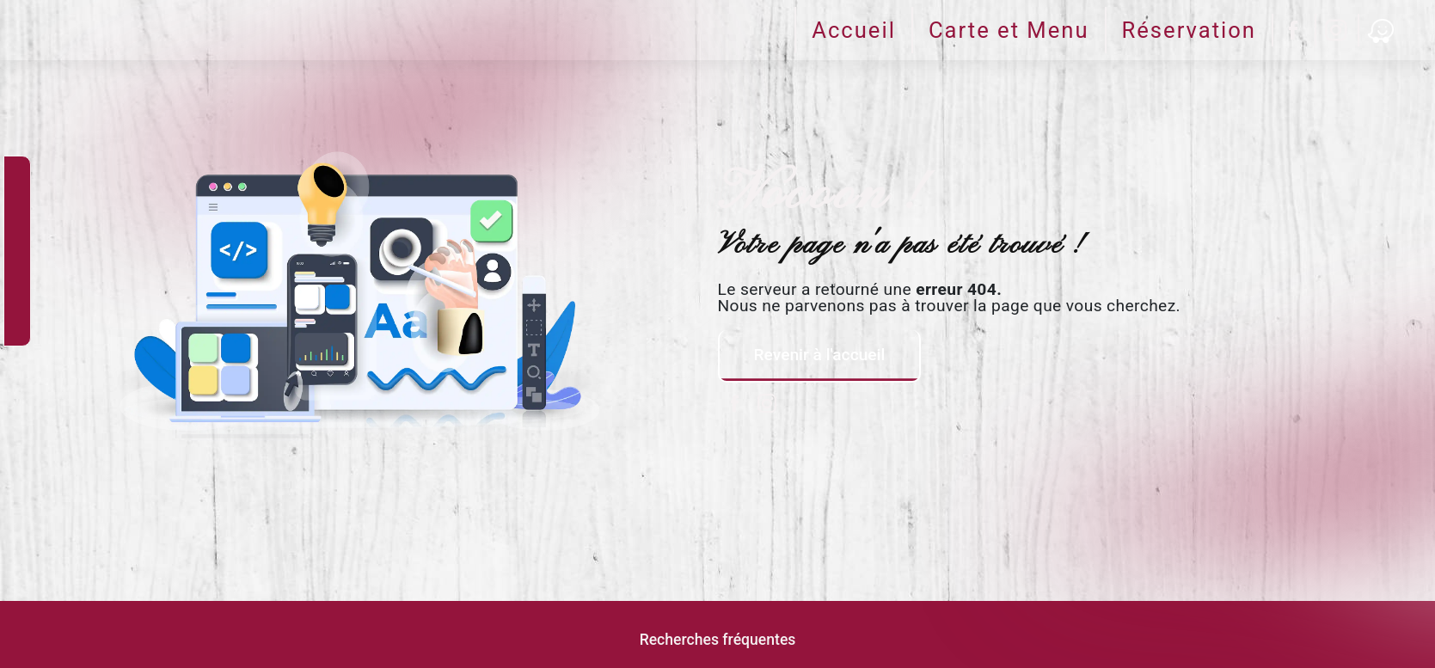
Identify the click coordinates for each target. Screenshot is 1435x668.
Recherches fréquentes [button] (718, 639)
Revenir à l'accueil (820, 355)
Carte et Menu (1009, 30)
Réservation (1189, 30)
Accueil (854, 30)
